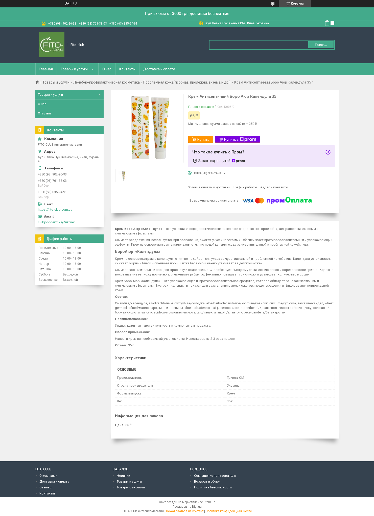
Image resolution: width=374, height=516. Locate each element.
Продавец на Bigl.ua (187, 506)
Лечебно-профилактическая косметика (106, 82)
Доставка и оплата (159, 69)
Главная (46, 69)
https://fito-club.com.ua (55, 209)
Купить (203, 139)
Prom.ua (209, 502)
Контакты (127, 69)
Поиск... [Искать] (321, 45)
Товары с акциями (131, 487)
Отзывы (44, 113)
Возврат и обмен (207, 481)
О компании (48, 476)
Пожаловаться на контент (184, 511)
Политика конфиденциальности (229, 511)
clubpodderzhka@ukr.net (56, 222)
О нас (106, 69)
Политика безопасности (213, 487)
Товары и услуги (74, 69)
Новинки (123, 476)
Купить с (240, 139)
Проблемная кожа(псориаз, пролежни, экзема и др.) (186, 82)
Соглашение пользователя (215, 476)
